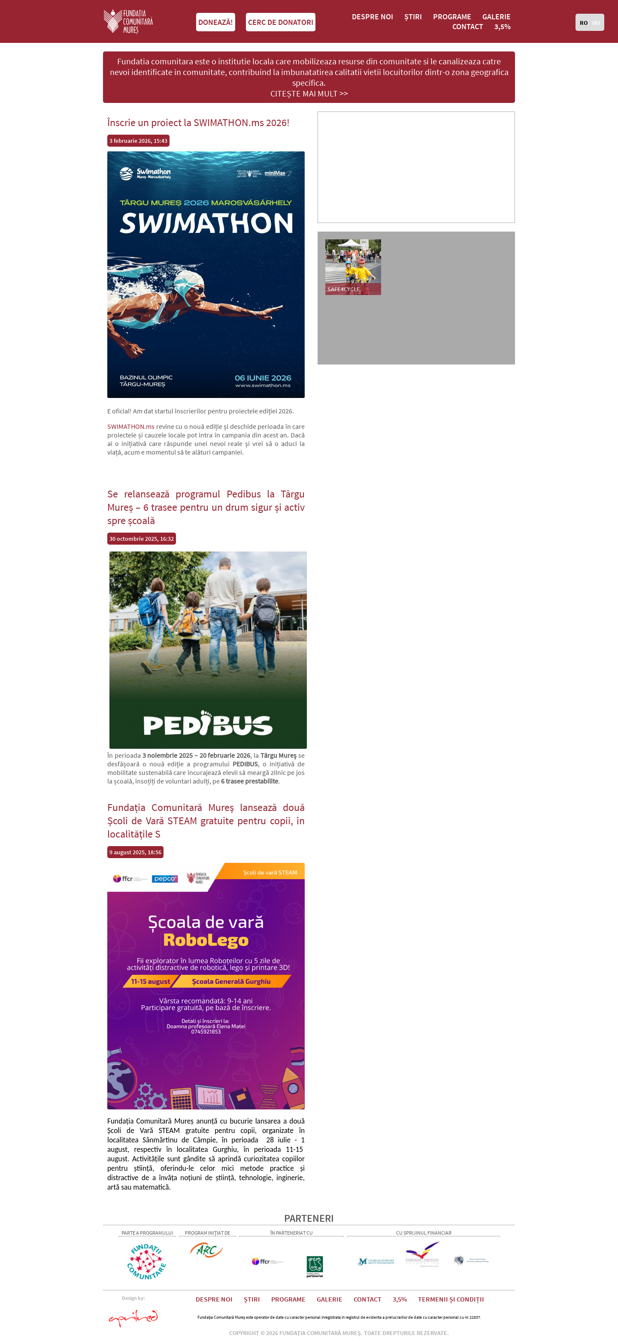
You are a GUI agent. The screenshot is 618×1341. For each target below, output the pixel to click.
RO (584, 23)
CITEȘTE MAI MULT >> (309, 93)
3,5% (502, 26)
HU (596, 23)
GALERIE (496, 16)
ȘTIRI (413, 16)
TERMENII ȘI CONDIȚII (451, 1299)
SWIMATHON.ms (130, 426)
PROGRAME (452, 16)
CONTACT (467, 26)
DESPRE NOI (372, 16)
